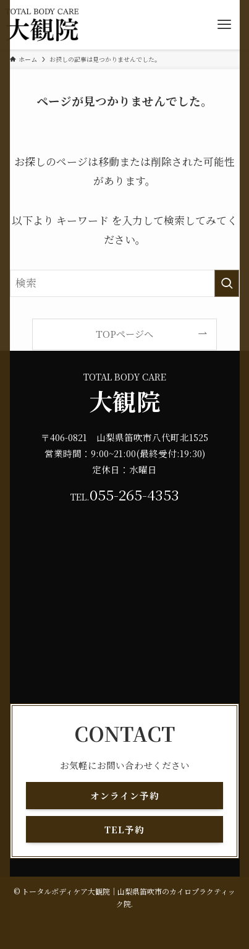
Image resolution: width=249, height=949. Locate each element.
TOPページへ (124, 333)
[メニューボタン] (224, 24)
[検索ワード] (124, 283)
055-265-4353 (134, 494)
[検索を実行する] (226, 283)
